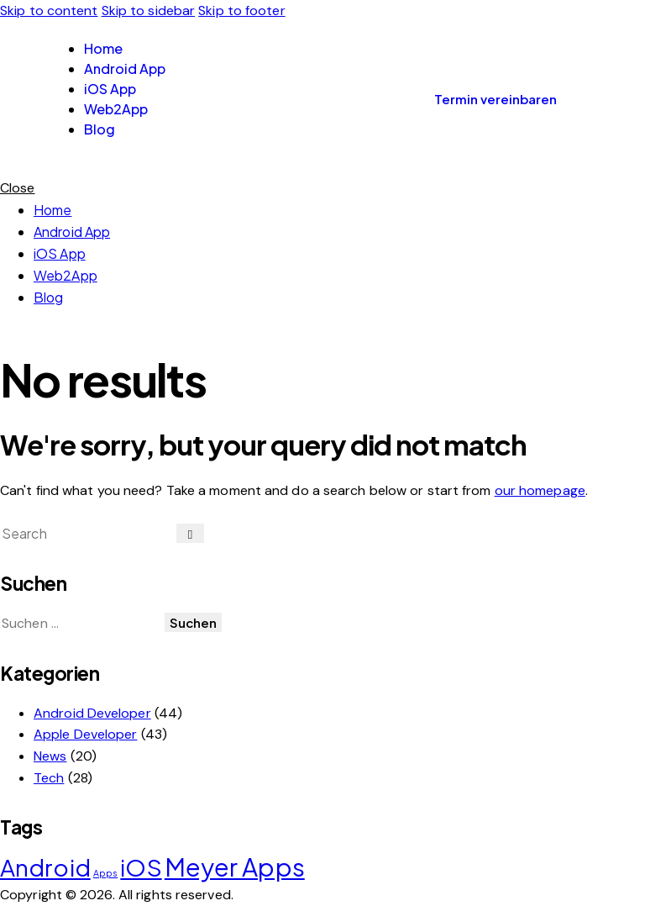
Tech (49, 778)
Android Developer (92, 713)
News (50, 756)
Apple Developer (86, 734)
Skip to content (49, 10)
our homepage (540, 490)
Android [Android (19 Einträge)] (45, 867)
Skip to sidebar (149, 10)
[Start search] (190, 533)
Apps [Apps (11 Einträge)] (105, 872)
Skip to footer (241, 10)
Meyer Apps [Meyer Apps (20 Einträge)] (235, 866)
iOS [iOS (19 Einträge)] (140, 867)
